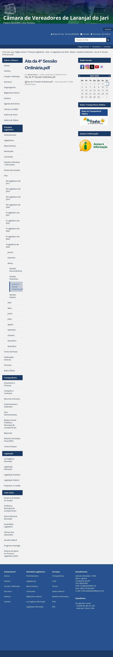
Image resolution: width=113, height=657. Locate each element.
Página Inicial (83, 46)
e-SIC (54, 581)
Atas (47, 52)
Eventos (7, 601)
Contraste (97, 34)
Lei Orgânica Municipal (35, 601)
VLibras (107, 34)
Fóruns (55, 586)
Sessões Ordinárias (85, 52)
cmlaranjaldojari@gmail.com (92, 591)
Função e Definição (12, 586)
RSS (53, 606)
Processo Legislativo (35, 52)
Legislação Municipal (34, 606)
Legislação (8, 453)
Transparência (10, 377)
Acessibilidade (73, 34)
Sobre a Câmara (11, 60)
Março (72, 52)
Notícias (7, 596)
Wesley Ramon (33, 75)
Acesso (7, 576)
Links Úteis (9, 492)
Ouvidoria (96, 46)
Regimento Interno (34, 596)
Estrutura (8, 591)
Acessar (108, 29)
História (7, 581)
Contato (86, 34)
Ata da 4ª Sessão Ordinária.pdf (39, 81)
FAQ (54, 601)
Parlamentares (32, 576)
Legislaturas (31, 581)
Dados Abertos (58, 591)
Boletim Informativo (60, 596)
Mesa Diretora (32, 586)
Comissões (30, 591)
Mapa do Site (58, 34)
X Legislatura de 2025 (59, 52)
